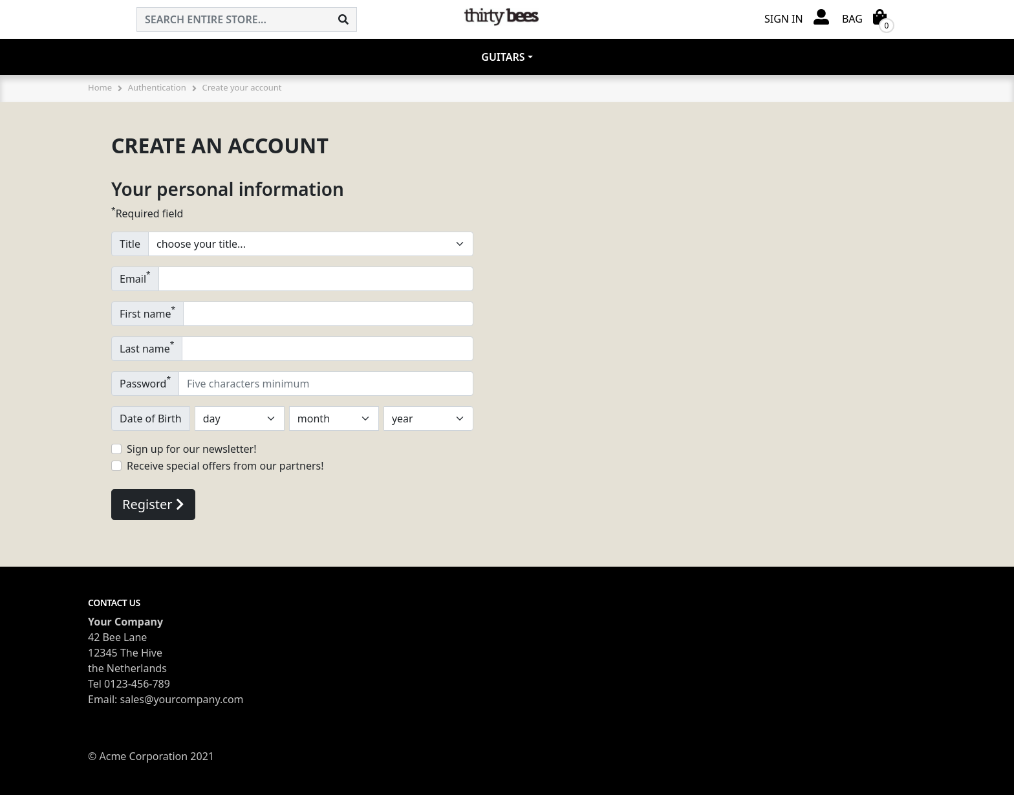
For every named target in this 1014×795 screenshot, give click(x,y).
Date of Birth (151, 418)
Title (130, 244)
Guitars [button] (502, 57)
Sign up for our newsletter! (191, 449)
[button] (796, 18)
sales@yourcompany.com (182, 699)
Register (153, 504)
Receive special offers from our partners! (225, 466)
